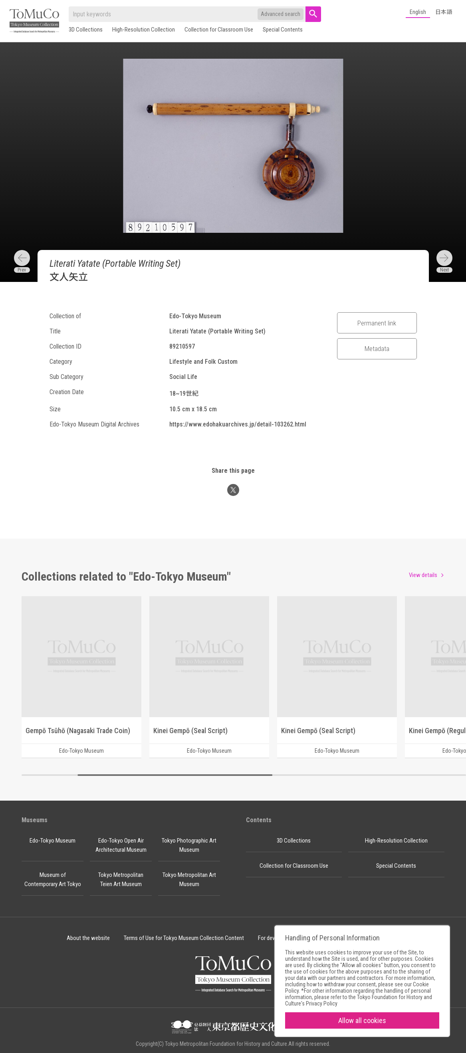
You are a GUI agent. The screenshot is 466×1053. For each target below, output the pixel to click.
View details (423, 575)
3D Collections (86, 29)
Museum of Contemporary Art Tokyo (52, 879)
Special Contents (283, 29)
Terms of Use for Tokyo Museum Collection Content (184, 938)
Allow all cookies (362, 1020)
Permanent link (376, 323)
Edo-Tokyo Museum (52, 840)
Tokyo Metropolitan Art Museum (189, 879)
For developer (273, 938)
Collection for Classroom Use (218, 29)
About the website (88, 938)
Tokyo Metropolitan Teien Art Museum (120, 879)
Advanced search (280, 14)
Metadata (377, 349)
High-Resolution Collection (143, 29)
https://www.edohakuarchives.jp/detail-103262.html (237, 424)
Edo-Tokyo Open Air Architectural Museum (121, 845)
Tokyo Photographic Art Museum (189, 845)
